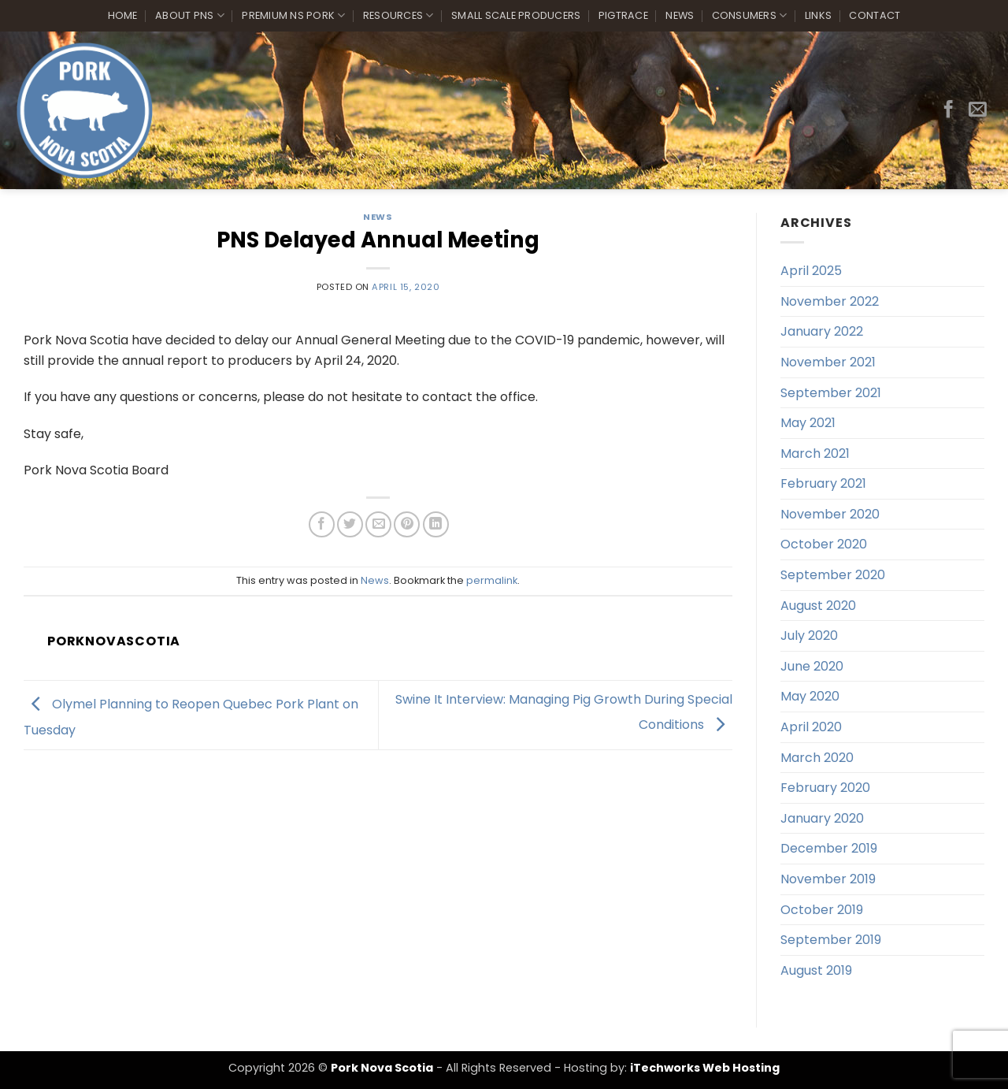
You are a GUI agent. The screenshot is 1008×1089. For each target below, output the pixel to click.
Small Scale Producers (515, 15)
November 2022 (829, 301)
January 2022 (821, 331)
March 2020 (817, 758)
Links (818, 15)
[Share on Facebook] (322, 524)
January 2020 (822, 818)
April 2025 (811, 271)
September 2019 (830, 940)
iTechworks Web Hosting (705, 1068)
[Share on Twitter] (350, 524)
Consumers (750, 15)
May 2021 (808, 423)
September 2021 (830, 393)
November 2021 (828, 362)
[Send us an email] (978, 110)
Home (123, 15)
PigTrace (623, 15)
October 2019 (821, 910)
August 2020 (818, 606)
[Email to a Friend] (378, 524)
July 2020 (809, 635)
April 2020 (811, 727)
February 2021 (823, 483)
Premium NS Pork (293, 15)
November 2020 (830, 514)
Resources (398, 15)
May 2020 (809, 696)
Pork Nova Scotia (382, 1068)
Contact (874, 15)
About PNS (189, 15)
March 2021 (815, 453)
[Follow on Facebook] (948, 110)
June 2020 (811, 666)
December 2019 (828, 848)
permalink (491, 580)
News (679, 15)
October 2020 (823, 544)
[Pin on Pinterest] (407, 524)
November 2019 (828, 879)
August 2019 (816, 970)
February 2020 (825, 788)
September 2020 (832, 575)
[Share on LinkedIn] (436, 524)
